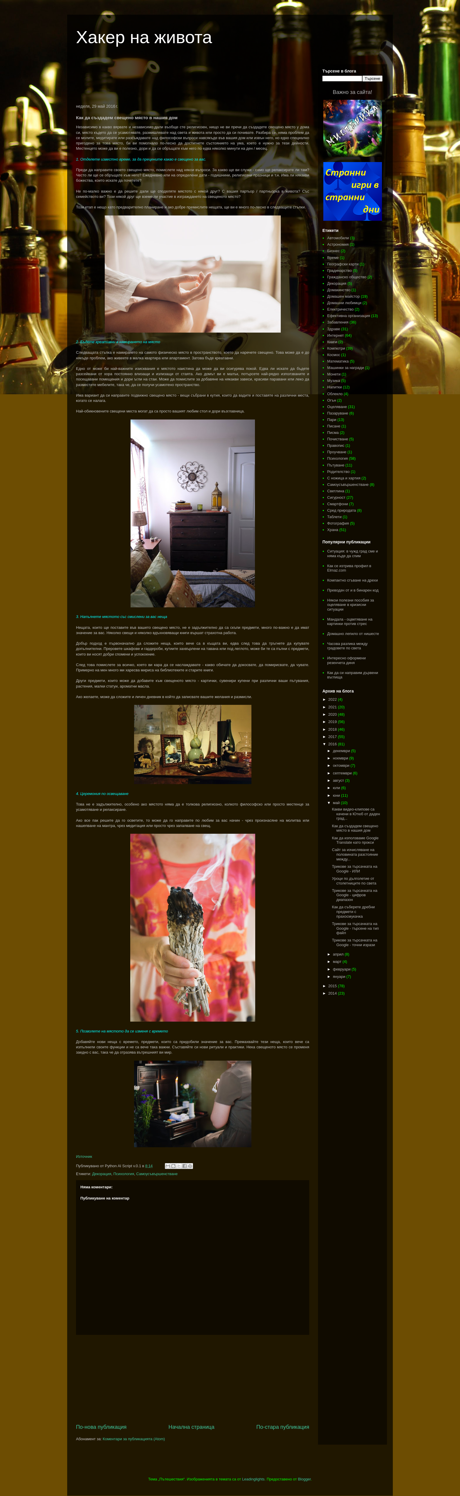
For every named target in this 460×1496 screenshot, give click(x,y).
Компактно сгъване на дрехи (352, 580)
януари (339, 976)
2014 (333, 993)
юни (337, 795)
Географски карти (342, 264)
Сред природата (341, 510)
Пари (331, 419)
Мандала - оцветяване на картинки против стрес (349, 621)
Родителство (338, 471)
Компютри (336, 348)
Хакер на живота (144, 37)
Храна (332, 530)
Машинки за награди (345, 367)
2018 (333, 729)
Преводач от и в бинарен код (352, 590)
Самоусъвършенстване (156, 1174)
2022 (333, 699)
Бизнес (333, 251)
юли (337, 788)
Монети (333, 374)
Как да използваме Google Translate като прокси (355, 840)
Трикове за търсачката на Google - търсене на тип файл (355, 928)
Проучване (336, 452)
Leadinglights (253, 1479)
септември (343, 773)
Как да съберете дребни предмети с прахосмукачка (353, 911)
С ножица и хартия (343, 478)
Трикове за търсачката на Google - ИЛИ (354, 868)
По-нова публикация (101, 1427)
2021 (333, 707)
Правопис (335, 445)
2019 (333, 722)
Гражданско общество (346, 277)
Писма (333, 432)
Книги (332, 342)
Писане (333, 426)
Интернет (335, 335)
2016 (333, 744)
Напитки (334, 387)
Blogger (304, 1479)
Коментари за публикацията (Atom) (134, 1439)
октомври (342, 765)
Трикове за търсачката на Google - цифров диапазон (354, 895)
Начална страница (191, 1427)
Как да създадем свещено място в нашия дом (355, 828)
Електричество (340, 309)
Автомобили (338, 238)
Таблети (334, 517)
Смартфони (337, 504)
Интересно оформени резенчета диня (346, 660)
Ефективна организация (348, 316)
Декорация (101, 1174)
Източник (84, 1156)
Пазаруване (337, 413)
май (337, 803)
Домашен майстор (343, 296)
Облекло (335, 394)
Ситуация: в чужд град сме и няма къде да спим (352, 553)
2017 (333, 736)
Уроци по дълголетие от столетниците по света (354, 880)
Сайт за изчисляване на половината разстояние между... (355, 854)
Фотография (338, 523)
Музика (333, 380)
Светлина (335, 491)
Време (333, 257)
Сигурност (336, 497)
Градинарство (339, 270)
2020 (333, 714)
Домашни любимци (344, 303)
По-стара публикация (282, 1427)
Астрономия (338, 244)
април (339, 954)
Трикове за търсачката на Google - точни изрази (354, 942)
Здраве (333, 329)
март (338, 961)
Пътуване (335, 465)
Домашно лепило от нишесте (353, 633)
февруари (342, 969)
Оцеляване (337, 407)
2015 (333, 986)
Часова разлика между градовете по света (347, 646)
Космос (333, 355)
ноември (341, 758)
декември (342, 751)
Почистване (337, 439)
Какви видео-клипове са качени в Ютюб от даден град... (356, 814)
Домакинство (338, 290)
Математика (338, 361)
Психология (124, 1174)
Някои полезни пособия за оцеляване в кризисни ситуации (350, 604)
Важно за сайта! (352, 92)
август (339, 780)
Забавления (337, 322)
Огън (331, 400)
